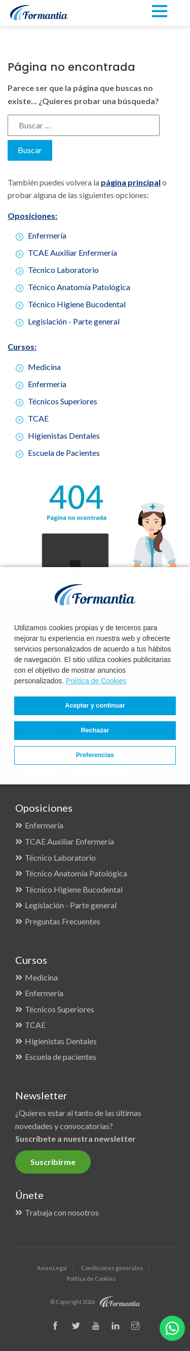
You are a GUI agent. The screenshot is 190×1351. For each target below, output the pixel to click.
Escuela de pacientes (60, 1056)
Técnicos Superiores (59, 1009)
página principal (131, 182)
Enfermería (47, 235)
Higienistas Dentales (61, 1041)
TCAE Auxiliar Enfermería (72, 252)
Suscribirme (52, 1162)
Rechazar (95, 730)
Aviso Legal (52, 1268)
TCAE (35, 1025)
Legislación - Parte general (74, 321)
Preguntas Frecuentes (62, 921)
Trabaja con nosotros (62, 1212)
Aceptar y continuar (95, 705)
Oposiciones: (32, 215)
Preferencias (95, 755)
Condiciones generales (112, 1268)
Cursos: (22, 346)
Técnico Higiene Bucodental (77, 304)
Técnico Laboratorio (63, 269)
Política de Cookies (96, 681)
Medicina (41, 977)
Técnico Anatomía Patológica (79, 287)
